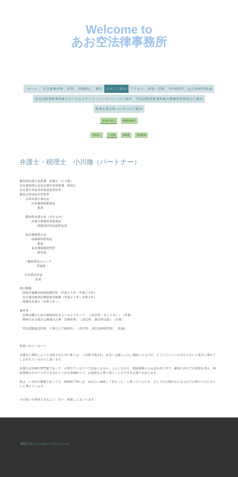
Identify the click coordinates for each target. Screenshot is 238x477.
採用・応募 (156, 88)
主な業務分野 (53, 88)
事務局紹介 (129, 120)
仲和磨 (126, 134)
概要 (22, 443)
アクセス (137, 88)
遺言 (99, 88)
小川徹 (112, 134)
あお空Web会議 (200, 88)
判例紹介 (84, 88)
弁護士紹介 (108, 120)
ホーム (34, 88)
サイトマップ (61, 443)
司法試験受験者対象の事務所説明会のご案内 (169, 98)
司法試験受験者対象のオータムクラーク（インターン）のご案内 (83, 98)
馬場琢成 (141, 134)
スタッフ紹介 (116, 88)
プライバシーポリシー (40, 443)
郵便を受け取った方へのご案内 (119, 108)
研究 (70, 88)
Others (176, 88)
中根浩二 (96, 134)
